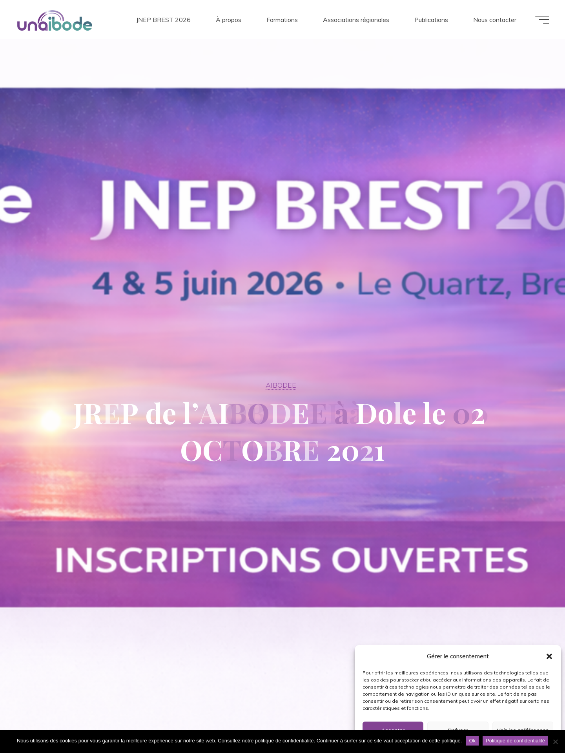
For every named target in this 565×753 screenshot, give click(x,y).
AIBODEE (281, 385)
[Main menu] (542, 20)
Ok (472, 741)
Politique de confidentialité (515, 741)
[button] (549, 656)
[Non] (555, 742)
